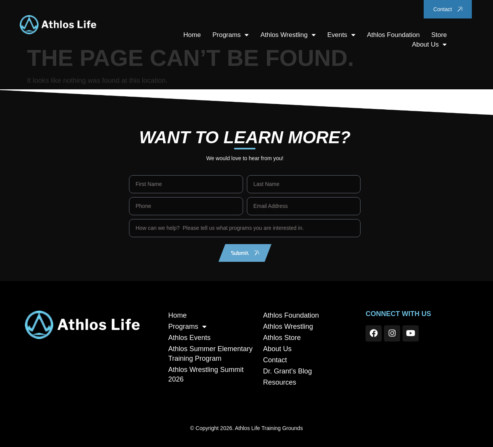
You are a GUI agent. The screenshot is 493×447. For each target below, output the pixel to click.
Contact (275, 360)
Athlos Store (282, 338)
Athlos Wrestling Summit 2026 (206, 374)
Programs (230, 35)
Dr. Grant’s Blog (287, 371)
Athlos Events (189, 338)
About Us (429, 44)
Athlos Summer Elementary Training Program (210, 353)
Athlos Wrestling (288, 35)
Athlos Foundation (393, 35)
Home (192, 35)
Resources (279, 382)
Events (341, 35)
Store (439, 35)
